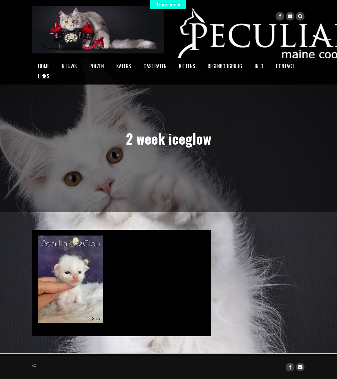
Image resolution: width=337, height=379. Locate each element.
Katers (123, 66)
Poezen (96, 66)
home (43, 66)
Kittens (187, 66)
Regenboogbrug (225, 66)
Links (43, 76)
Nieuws (69, 66)
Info (259, 66)
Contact (285, 66)
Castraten (155, 66)
